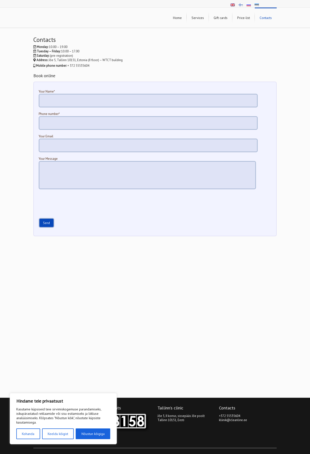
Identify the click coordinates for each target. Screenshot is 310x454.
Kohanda (28, 434)
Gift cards (221, 18)
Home (177, 18)
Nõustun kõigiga (93, 434)
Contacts (266, 18)
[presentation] (76, 206)
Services (197, 18)
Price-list (243, 18)
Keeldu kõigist (58, 434)
